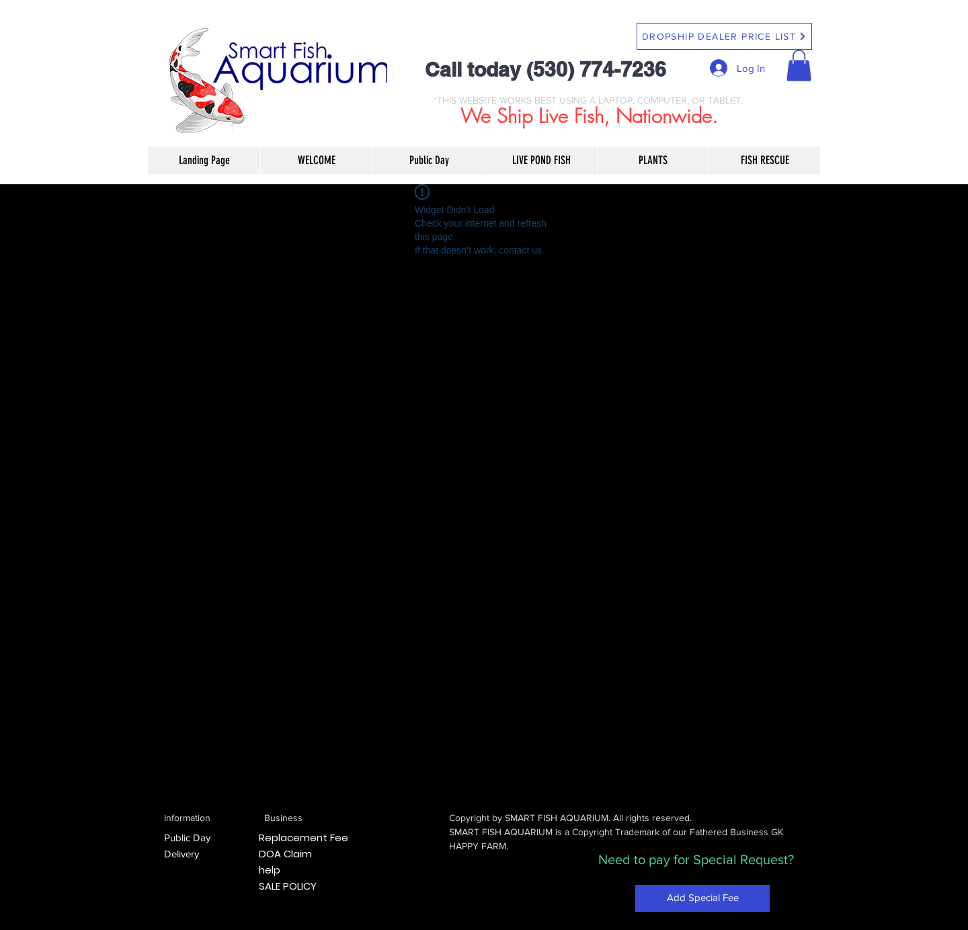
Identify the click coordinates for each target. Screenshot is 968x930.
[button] (799, 65)
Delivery (181, 853)
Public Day (187, 837)
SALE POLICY (288, 886)
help (269, 870)
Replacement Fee (303, 837)
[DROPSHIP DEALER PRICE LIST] (724, 36)
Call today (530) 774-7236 (545, 69)
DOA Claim (285, 854)
